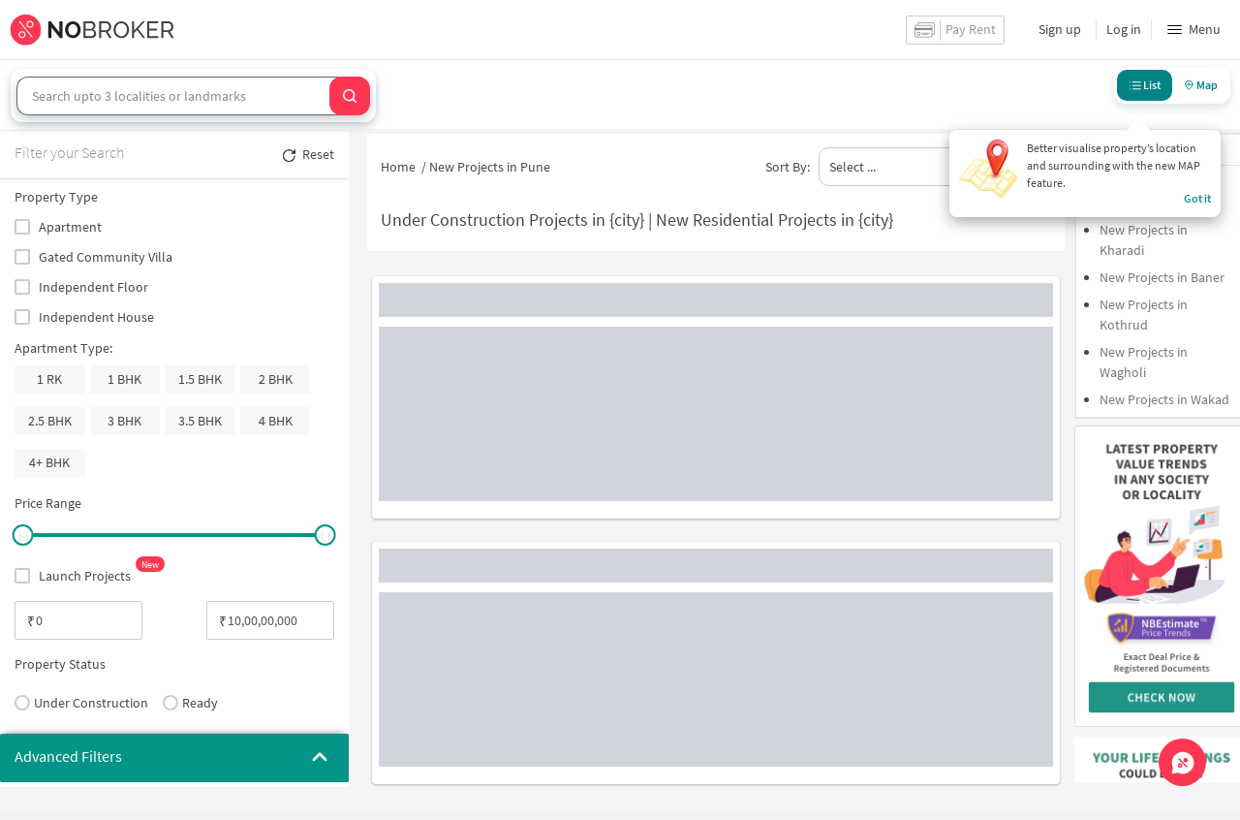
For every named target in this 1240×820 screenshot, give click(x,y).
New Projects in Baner (1162, 277)
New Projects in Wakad (1164, 399)
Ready (190, 702)
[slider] (22, 535)
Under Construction (81, 702)
